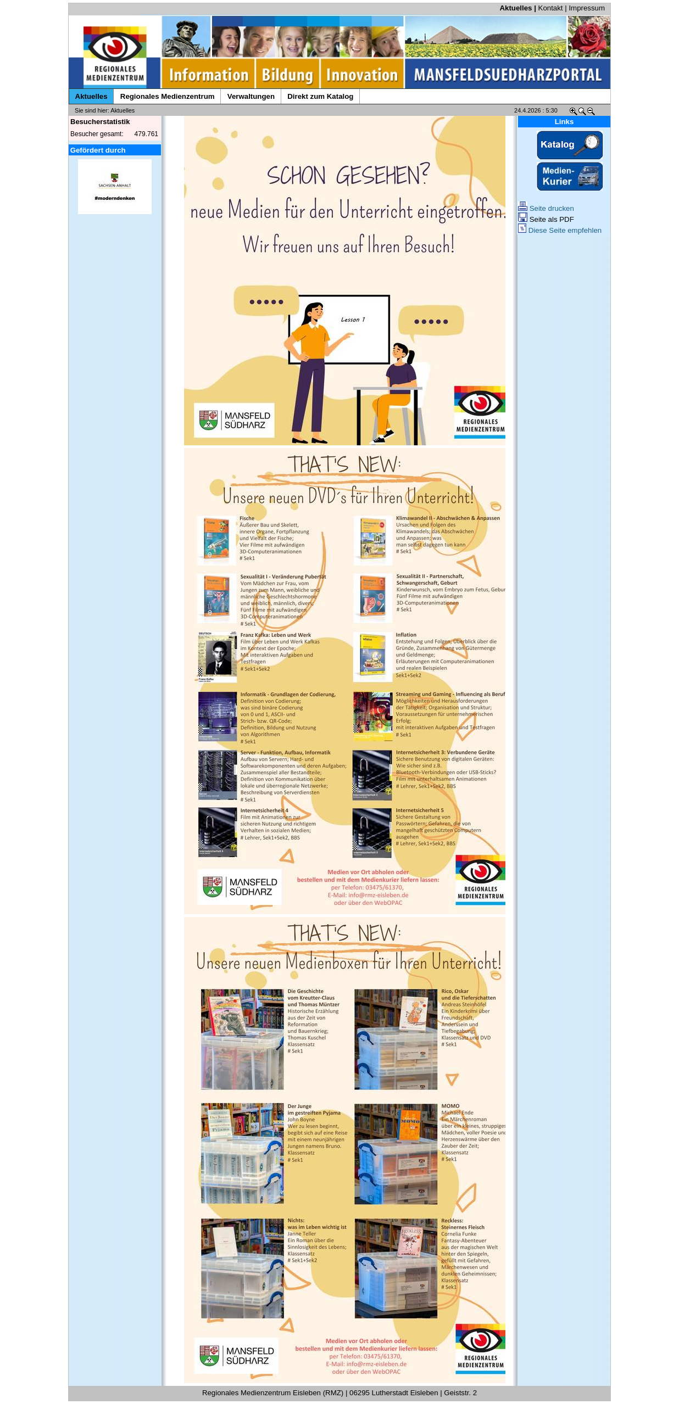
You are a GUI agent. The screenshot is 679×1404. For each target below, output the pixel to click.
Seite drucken (546, 208)
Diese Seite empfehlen (560, 230)
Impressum (587, 8)
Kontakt (550, 8)
